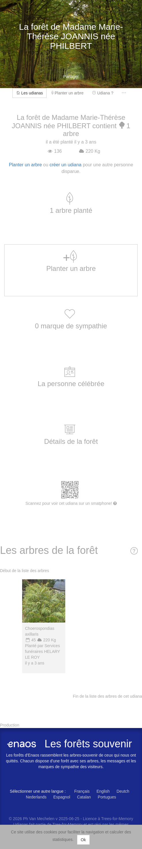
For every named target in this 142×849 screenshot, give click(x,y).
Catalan (84, 797)
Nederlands (36, 797)
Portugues (107, 797)
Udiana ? (102, 93)
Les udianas (29, 93)
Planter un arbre (67, 93)
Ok (83, 839)
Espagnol (61, 797)
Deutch (123, 791)
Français (82, 791)
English (103, 791)
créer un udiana (65, 164)
